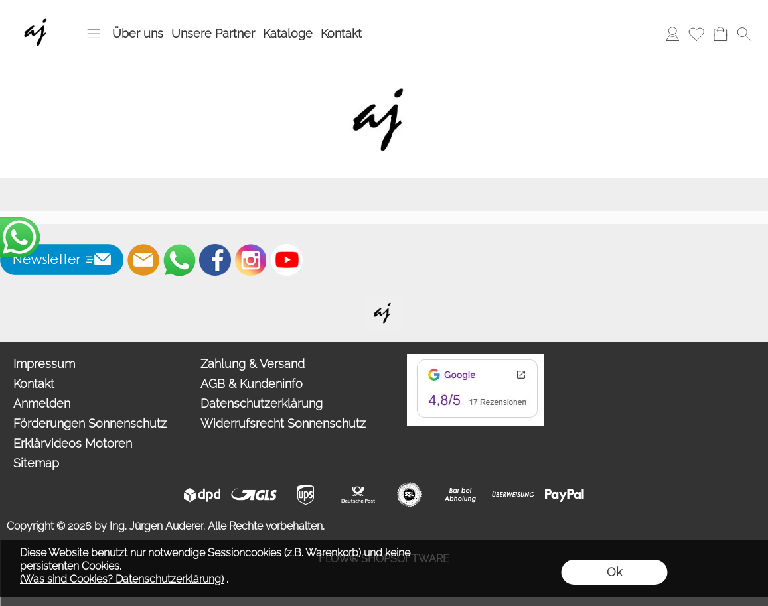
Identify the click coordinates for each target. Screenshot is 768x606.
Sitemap (36, 463)
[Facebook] (215, 259)
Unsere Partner (213, 33)
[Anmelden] (672, 33)
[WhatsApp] (179, 259)
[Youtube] (286, 259)
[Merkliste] (696, 33)
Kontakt (341, 33)
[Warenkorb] (720, 33)
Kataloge (288, 33)
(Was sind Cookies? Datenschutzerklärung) (122, 579)
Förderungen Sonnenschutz (90, 423)
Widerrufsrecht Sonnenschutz (283, 423)
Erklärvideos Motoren (72, 443)
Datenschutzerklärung (261, 403)
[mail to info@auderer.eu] (143, 259)
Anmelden (41, 403)
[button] (93, 33)
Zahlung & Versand (252, 364)
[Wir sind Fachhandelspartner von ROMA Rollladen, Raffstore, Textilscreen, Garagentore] (38, 14)
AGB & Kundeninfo (251, 384)
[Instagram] (251, 259)
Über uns (137, 33)
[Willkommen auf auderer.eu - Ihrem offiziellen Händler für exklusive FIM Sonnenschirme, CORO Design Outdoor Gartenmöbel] (384, 301)
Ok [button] (614, 572)
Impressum (44, 364)
